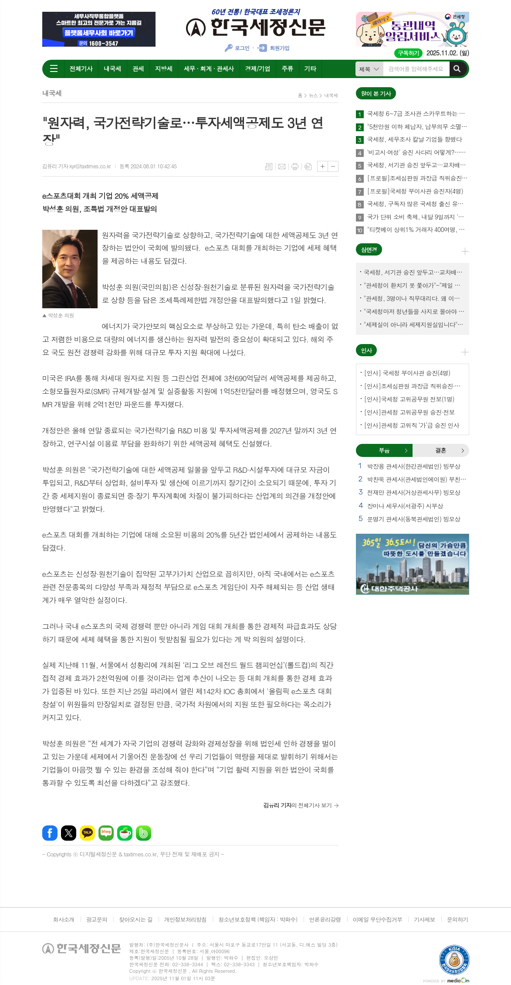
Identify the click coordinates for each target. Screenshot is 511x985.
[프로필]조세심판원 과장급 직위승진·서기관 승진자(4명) (418, 178)
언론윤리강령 (325, 919)
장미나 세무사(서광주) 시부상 (405, 506)
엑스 (68, 833)
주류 (287, 68)
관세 (138, 68)
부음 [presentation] (384, 450)
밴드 (143, 833)
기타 (310, 68)
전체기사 (81, 68)
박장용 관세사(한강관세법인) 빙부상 (413, 466)
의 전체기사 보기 (297, 805)
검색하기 (457, 68)
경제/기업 (258, 68)
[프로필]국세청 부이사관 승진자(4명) (415, 191)
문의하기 (457, 919)
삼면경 (369, 249)
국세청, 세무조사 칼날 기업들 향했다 (414, 139)
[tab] (384, 450)
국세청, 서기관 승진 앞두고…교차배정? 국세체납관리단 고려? (418, 165)
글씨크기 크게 (322, 166)
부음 (406, 450)
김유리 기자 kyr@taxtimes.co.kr (76, 166)
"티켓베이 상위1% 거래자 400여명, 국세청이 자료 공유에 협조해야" (418, 229)
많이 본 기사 (376, 93)
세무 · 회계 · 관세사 (208, 68)
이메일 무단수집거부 (378, 919)
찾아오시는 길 (135, 919)
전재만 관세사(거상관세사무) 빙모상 (413, 492)
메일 (281, 166)
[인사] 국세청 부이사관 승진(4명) (407, 372)
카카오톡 (87, 833)
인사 (366, 350)
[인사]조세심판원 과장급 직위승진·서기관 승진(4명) (414, 386)
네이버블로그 (106, 833)
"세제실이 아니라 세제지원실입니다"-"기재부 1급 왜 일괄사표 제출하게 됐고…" (414, 324)
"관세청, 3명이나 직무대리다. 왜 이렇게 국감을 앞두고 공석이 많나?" (414, 298)
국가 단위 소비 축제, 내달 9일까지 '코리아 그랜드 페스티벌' (418, 217)
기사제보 (424, 919)
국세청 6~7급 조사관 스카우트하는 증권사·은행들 (418, 113)
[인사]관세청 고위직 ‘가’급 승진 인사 (411, 425)
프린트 (295, 166)
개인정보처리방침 (185, 919)
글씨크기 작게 (333, 166)
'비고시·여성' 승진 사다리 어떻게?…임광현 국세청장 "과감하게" (418, 152)
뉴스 (313, 95)
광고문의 (96, 919)
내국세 (112, 68)
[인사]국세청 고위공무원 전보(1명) (409, 399)
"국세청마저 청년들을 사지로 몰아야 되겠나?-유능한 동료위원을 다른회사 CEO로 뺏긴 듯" (414, 311)
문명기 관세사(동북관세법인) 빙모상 (413, 519)
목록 (268, 166)
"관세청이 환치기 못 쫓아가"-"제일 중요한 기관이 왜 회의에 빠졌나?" (414, 285)
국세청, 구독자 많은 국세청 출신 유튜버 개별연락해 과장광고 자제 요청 (418, 204)
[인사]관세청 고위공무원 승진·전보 (409, 412)
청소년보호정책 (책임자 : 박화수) (257, 919)
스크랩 (308, 166)
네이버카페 (124, 833)
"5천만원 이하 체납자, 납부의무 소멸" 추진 (418, 127)
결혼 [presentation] (440, 450)
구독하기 (408, 53)
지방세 (163, 68)
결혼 (462, 450)
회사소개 (63, 919)
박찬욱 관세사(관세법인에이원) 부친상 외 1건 (418, 479)
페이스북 (50, 833)
